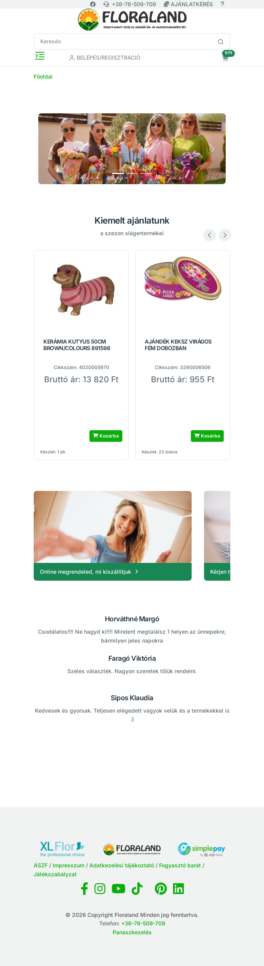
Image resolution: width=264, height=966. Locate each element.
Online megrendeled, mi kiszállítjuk (90, 571)
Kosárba (106, 436)
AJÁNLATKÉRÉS (189, 4)
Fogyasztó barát (180, 865)
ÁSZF (41, 865)
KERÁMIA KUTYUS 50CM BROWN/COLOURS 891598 (76, 345)
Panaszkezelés (132, 932)
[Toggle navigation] (40, 56)
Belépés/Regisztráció (105, 57)
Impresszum (68, 865)
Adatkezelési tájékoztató (121, 865)
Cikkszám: (66, 367)
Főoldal (43, 76)
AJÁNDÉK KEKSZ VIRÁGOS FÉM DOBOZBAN (178, 345)
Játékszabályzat (55, 874)
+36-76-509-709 (129, 4)
